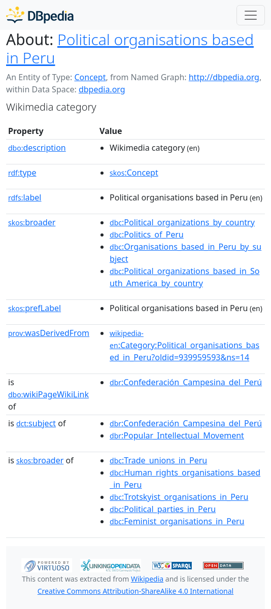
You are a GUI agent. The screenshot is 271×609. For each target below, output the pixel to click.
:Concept (134, 172)
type (22, 172)
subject (36, 423)
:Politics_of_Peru (147, 234)
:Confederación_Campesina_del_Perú (186, 382)
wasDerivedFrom (48, 333)
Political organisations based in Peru (130, 48)
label (25, 197)
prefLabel (34, 308)
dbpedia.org (102, 89)
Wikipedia (147, 579)
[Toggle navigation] (250, 15)
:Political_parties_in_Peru (163, 509)
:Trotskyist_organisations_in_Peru (179, 496)
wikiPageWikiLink (48, 394)
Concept (90, 77)
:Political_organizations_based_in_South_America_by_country (184, 277)
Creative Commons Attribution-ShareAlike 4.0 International (135, 591)
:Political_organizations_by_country (182, 222)
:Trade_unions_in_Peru (158, 460)
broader (31, 222)
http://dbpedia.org (224, 77)
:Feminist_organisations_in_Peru (177, 521)
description (37, 147)
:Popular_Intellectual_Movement (177, 435)
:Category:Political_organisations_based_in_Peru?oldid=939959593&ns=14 (184, 345)
